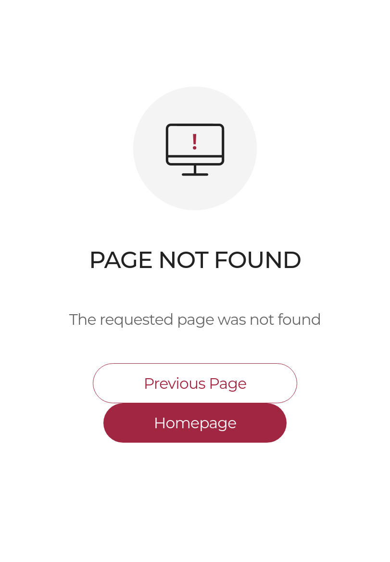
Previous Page (195, 383)
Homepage (195, 423)
